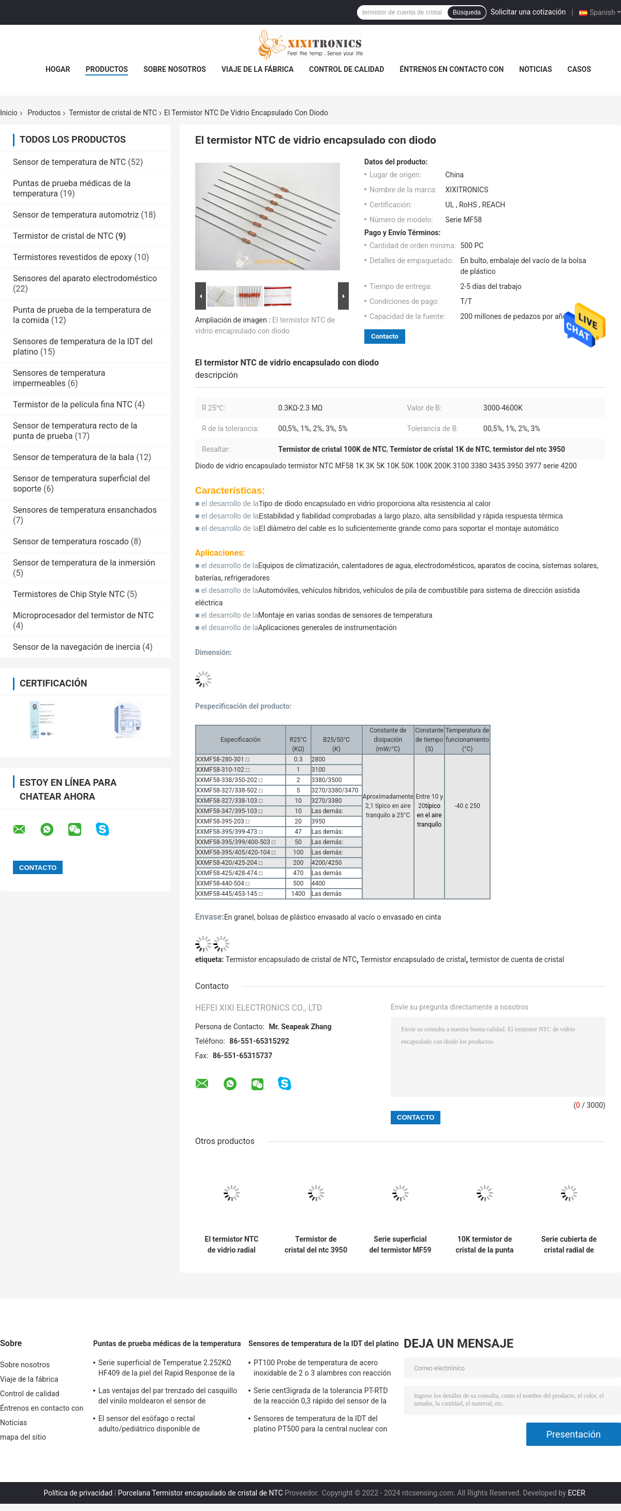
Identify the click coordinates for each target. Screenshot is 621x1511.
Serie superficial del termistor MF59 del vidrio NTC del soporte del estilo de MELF (400, 1245)
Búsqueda (467, 12)
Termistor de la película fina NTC (72, 404)
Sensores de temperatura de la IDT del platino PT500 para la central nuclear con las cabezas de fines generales (320, 1425)
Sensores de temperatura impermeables (59, 378)
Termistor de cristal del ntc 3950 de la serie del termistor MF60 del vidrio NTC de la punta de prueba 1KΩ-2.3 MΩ (316, 1245)
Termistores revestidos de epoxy (72, 257)
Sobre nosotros (174, 69)
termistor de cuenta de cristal (517, 959)
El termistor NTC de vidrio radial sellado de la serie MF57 (231, 1245)
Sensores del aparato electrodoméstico (85, 278)
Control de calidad (346, 69)
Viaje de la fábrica (257, 69)
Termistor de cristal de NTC (113, 113)
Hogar (58, 69)
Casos (579, 69)
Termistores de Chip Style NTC (69, 594)
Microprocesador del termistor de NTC (83, 615)
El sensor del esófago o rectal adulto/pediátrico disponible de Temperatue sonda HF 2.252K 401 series (164, 1425)
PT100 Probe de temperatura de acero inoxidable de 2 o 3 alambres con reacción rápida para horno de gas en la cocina (322, 1369)
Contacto (384, 336)
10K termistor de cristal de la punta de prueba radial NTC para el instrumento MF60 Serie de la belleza (485, 1245)
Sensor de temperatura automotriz (76, 215)
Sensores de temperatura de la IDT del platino (323, 1343)
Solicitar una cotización (528, 12)
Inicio (9, 113)
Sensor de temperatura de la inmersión (84, 563)
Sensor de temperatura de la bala (73, 457)
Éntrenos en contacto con (452, 69)
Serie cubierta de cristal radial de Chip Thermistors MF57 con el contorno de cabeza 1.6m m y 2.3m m (569, 1245)
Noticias (535, 69)
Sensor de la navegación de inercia (76, 647)
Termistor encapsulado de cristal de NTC (291, 959)
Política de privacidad (77, 1493)
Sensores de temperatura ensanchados (85, 510)
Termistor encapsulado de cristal (413, 959)
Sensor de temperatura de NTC (69, 162)
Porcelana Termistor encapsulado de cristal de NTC (200, 1493)
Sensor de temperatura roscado (71, 541)
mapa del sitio (23, 1437)
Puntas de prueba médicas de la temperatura (167, 1343)
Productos (106, 69)
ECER (576, 1493)
